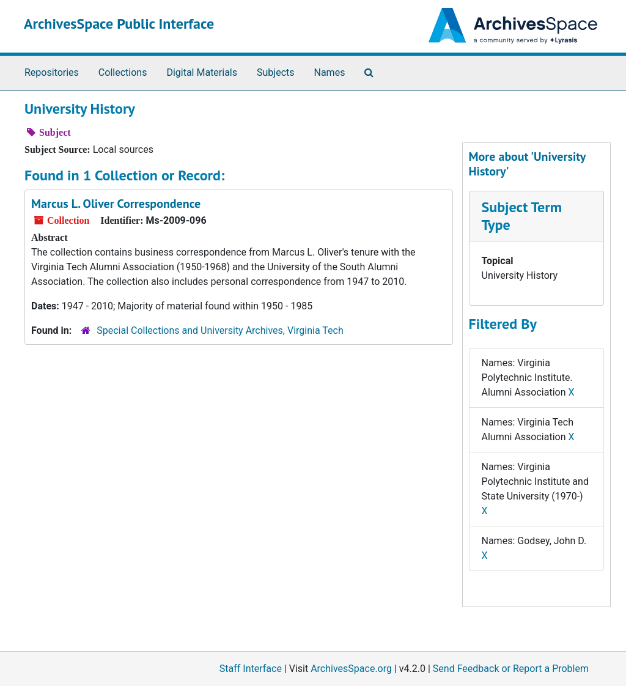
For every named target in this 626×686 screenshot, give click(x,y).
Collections (122, 72)
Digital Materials (201, 72)
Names (329, 72)
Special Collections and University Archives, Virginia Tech (220, 330)
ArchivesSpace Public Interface (119, 23)
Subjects (275, 72)
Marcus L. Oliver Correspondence (116, 204)
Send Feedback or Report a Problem (511, 668)
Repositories (51, 72)
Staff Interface (250, 668)
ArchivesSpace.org (351, 668)
